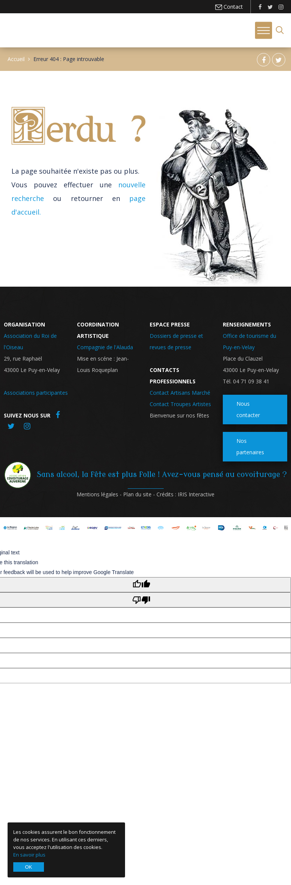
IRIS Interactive (196, 494)
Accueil (16, 59)
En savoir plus (29, 854)
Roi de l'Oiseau (30, 29)
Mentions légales (97, 494)
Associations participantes (36, 392)
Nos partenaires (250, 446)
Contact (232, 6)
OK (28, 867)
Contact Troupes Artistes (180, 404)
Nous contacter (248, 409)
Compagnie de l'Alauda (105, 347)
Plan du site (137, 494)
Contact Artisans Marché (180, 392)
